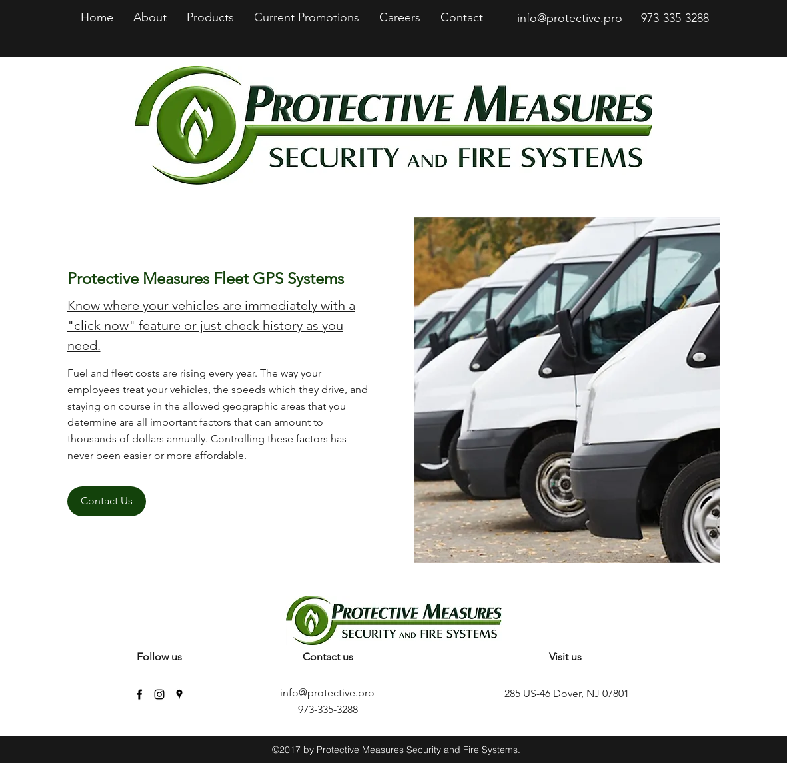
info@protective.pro (569, 18)
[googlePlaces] (179, 694)
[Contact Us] (106, 501)
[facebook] (139, 694)
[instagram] (159, 694)
